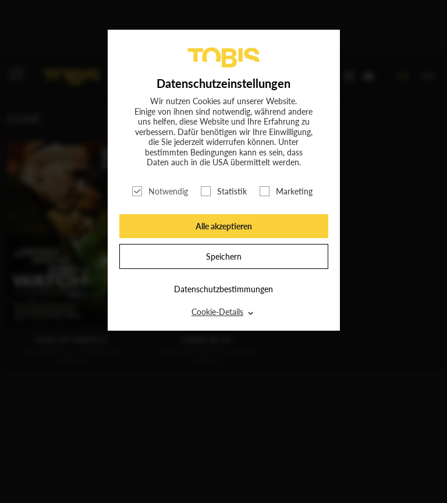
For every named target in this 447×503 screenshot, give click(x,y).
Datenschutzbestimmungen (223, 289)
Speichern (224, 256)
